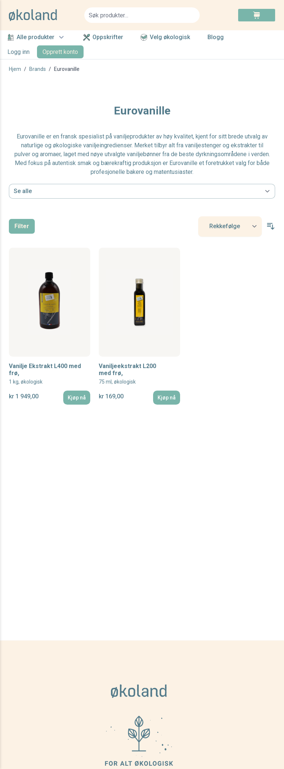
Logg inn (18, 51)
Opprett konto (60, 51)
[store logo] (42, 15)
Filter (21, 226)
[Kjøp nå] (76, 398)
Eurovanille (67, 69)
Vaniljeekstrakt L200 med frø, (127, 374)
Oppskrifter (103, 37)
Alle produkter (36, 37)
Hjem (15, 69)
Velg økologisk (165, 37)
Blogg (215, 37)
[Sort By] (230, 226)
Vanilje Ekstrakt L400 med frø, (45, 374)
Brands (37, 69)
